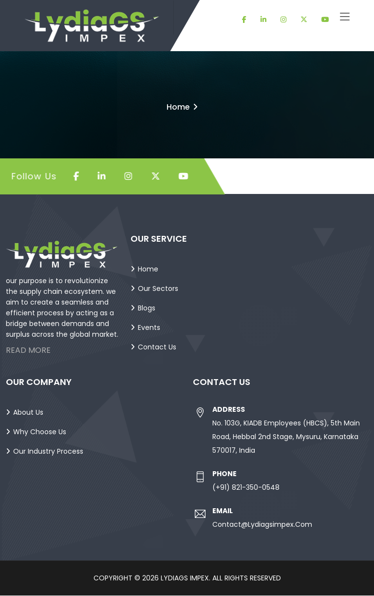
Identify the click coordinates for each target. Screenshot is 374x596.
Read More (28, 350)
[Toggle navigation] (345, 17)
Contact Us (157, 347)
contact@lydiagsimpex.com (262, 525)
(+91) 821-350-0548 (246, 488)
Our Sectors (158, 289)
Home (177, 107)
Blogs (146, 308)
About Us (28, 413)
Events (149, 328)
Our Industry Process (48, 452)
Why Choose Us (39, 432)
